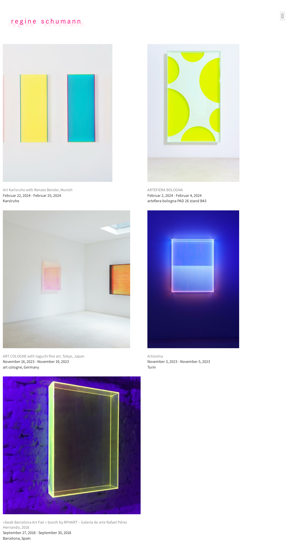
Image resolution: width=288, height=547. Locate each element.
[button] (282, 16)
